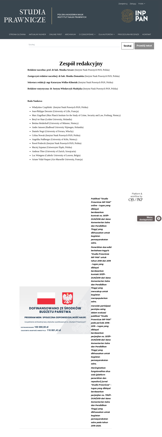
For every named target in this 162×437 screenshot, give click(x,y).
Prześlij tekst (144, 45)
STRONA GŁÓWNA (17, 34)
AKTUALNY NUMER (37, 34)
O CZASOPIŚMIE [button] (86, 34)
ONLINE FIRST (55, 34)
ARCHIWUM (70, 34)
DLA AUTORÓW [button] (106, 34)
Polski (142, 3)
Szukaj (127, 45)
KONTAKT (146, 34)
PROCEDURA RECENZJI (128, 34)
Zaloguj (133, 4)
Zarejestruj (123, 4)
